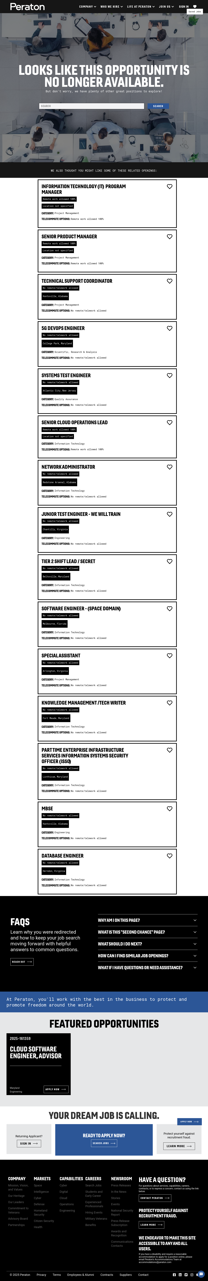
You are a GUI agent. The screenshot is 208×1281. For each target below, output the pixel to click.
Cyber (37, 1198)
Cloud (63, 1198)
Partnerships (16, 1225)
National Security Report (122, 1212)
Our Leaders (16, 1202)
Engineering (67, 1210)
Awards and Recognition (119, 1233)
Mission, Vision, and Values (18, 1187)
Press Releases (121, 1185)
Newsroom (121, 1178)
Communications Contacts (122, 1243)
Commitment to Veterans (18, 1210)
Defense (39, 1204)
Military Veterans (96, 1218)
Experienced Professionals (94, 1204)
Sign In (184, 6)
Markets (42, 1178)
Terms (57, 1274)
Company (17, 1178)
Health (38, 1227)
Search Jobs (93, 1185)
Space (38, 1185)
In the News (118, 1191)
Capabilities (71, 1178)
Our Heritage (16, 1195)
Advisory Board (18, 1218)
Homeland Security (40, 1212)
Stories (115, 1198)
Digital (64, 1191)
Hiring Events (93, 1212)
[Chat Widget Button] (201, 1274)
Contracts (106, 1274)
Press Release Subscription (120, 1223)
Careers (93, 1178)
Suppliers (126, 1274)
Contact (143, 1274)
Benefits (90, 1225)
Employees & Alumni (80, 1274)
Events (115, 1204)
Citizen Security (44, 1221)
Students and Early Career (94, 1193)
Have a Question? (162, 1179)
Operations (67, 1204)
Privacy (41, 1274)
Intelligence (41, 1191)
